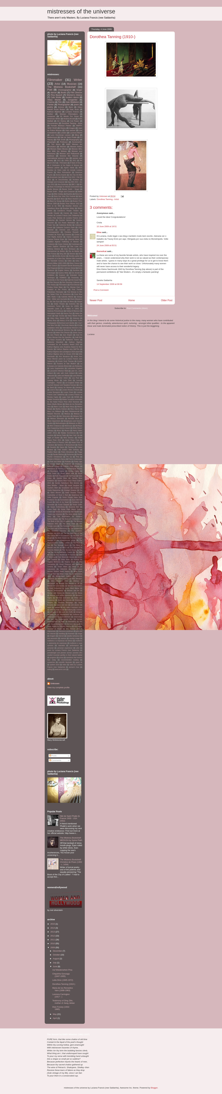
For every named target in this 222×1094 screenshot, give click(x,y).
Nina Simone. (69, 438)
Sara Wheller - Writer (55, 485)
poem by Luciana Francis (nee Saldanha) (63, 650)
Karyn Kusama (56, 340)
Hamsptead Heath (53, 313)
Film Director (76, 92)
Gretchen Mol (74, 304)
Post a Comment (101, 290)
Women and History (54, 593)
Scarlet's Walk (52, 488)
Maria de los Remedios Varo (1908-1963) (62, 989)
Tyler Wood (62, 557)
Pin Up (69, 457)
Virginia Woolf (70, 562)
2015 (53, 924)
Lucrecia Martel (76, 133)
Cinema (50, 102)
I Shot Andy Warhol (67, 325)
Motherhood (52, 137)
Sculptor (76, 488)
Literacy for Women (64, 387)
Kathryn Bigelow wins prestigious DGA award (63, 352)
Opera (62, 447)
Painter (50, 104)
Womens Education (63, 598)
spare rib (79, 662)
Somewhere (64, 500)
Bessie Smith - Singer (70, 189)
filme (63, 621)
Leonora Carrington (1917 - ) (61, 995)
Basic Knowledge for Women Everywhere (65, 187)
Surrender (50, 504)
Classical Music (73, 239)
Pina (77, 457)
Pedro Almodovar (67, 452)
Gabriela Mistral (67, 297)
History (63, 128)
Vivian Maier (62, 567)
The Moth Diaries (61, 538)
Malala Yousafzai (53, 399)
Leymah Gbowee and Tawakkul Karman (61, 385)
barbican (50, 156)
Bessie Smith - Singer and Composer (61, 191)
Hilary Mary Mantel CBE (59, 318)
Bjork (71, 107)
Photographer (64, 104)
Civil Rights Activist (54, 237)
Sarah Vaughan (73, 485)
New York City (74, 435)
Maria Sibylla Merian (54, 404)
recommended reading (69, 660)
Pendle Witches (58, 454)
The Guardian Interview (56, 531)
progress (53, 657)
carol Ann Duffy (67, 612)
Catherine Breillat (65, 225)
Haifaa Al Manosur (73, 311)
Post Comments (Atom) (137, 308)
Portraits (68, 461)
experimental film (65, 619)
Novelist (53, 447)
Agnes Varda (69, 167)
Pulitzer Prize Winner (71, 466)
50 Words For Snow (69, 116)
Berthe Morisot (52, 189)
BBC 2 (74, 184)
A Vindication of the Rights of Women (64, 165)
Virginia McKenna (53, 562)
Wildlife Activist (63, 579)
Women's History (74, 95)
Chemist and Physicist (68, 230)
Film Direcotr (54, 282)
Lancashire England (75, 368)
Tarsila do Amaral (62, 512)
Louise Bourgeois (53, 392)
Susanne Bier (74, 507)
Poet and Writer (56, 461)
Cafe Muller (56, 97)
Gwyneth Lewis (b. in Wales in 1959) (63, 309)
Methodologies (61, 423)
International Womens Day (64, 330)
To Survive (71, 555)
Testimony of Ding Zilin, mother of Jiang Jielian (63, 1001)
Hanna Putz (68, 313)
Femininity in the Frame (55, 280)
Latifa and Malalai (63, 375)
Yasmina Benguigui (65, 602)
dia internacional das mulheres (68, 614)
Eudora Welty (63, 273)
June (55, 966)
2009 (53, 947)
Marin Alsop (70, 407)
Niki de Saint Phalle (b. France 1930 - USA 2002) (70, 818)
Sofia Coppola (52, 497)
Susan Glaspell (63, 504)
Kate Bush (74, 109)
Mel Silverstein (64, 416)
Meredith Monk (73, 418)
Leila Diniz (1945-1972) (62, 980)
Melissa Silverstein (57, 418)
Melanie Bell (77, 416)
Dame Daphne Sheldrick (56, 246)
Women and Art (73, 590)
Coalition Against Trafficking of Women (63, 242)
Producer (68, 464)
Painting (71, 447)
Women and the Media (73, 593)
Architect (76, 180)
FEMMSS (63, 278)
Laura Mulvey (77, 375)
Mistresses (68, 426)
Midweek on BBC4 (75, 423)
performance (74, 645)
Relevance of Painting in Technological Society (64, 469)
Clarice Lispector (72, 237)
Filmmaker (54, 79)
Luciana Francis (72, 112)
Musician (72, 84)
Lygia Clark (66, 397)
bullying (70, 610)
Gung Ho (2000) (72, 306)
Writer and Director (65, 600)
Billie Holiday (58, 194)
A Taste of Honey (76, 163)
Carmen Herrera (65, 220)
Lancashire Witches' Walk (59, 371)
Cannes (66, 213)
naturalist (61, 645)
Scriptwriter (66, 488)
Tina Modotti (60, 555)
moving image (74, 638)
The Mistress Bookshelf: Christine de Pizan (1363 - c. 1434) (71, 861)
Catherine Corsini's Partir (65, 227)
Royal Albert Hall (67, 473)
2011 (74, 160)
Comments (55, 760)
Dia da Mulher (74, 251)
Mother (50, 114)
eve (52, 619)
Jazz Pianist (54, 335)
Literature (78, 387)
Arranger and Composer (56, 182)
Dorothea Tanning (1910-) (63, 984)
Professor (64, 142)
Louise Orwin (68, 392)
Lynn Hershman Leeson (61, 135)
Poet (49, 89)
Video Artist (65, 559)
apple (49, 607)
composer (51, 116)
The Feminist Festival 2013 (70, 526)
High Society (59, 316)
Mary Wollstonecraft (72, 411)
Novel (80, 445)
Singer (79, 90)
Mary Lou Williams (54, 411)
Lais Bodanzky (77, 366)
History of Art (64, 320)
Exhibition (50, 275)
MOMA (76, 397)
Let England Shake (72, 383)
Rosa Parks (51, 473)
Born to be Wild (54, 206)
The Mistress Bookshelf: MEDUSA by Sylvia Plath (71, 839)
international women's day (58, 158)
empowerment (65, 617)
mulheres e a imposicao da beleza (59, 641)
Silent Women (55, 492)
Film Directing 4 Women (71, 282)
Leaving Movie (53, 380)
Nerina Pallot (61, 435)
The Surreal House (69, 550)
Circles (76, 234)
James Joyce (77, 332)
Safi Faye (72, 476)
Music (59, 430)
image (80, 633)
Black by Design (56, 201)
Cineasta (68, 234)
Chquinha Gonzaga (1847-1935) (61, 975)
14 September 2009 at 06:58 (109, 284)
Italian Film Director (63, 332)
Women (63, 147)
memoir (63, 638)
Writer (78, 79)
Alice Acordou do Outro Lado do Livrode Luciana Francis (64, 170)
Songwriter (72, 100)
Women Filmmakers (69, 114)
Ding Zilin (63, 254)
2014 (53, 928)
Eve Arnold (76, 273)
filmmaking (72, 621)
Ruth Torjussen (60, 476)
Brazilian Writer (68, 208)
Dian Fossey (51, 254)
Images (72, 128)
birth (51, 610)
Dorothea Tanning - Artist (108, 199)
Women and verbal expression (61, 595)
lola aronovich (52, 638)
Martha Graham (61, 409)
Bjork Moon (61, 199)
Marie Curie (58, 407)
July (55, 962)
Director (72, 254)
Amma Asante (61, 175)
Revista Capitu (73, 471)
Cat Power (74, 121)
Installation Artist (53, 328)
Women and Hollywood (69, 153)
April (55, 1018)
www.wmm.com (60, 669)
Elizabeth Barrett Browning (70, 265)
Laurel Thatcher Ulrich (59, 378)
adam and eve (62, 605)
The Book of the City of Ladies (58, 521)
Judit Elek (78, 337)
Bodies (67, 201)
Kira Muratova (64, 356)
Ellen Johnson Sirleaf (67, 268)
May (55, 1014)
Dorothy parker (74, 256)
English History (63, 270)
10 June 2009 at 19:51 (107, 226)
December (58, 951)
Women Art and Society (56, 586)
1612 (59, 160)
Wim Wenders (77, 579)
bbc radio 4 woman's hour (72, 607)
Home (131, 300)
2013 (53, 932)
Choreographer (64, 90)
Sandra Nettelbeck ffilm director (67, 483)
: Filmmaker (63, 163)
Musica (67, 430)
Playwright (51, 142)
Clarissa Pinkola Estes (55, 239)
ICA (78, 325)
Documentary (52, 123)
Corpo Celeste (63, 244)
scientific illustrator (65, 662)
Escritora (76, 270)
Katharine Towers (72, 340)
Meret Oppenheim (53, 421)
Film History (51, 285)
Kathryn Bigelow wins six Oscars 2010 (61, 354)
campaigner (54, 612)
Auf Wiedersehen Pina (62, 970)
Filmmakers (63, 285)
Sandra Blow (62, 478)
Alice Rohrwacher (64, 172)
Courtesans (75, 244)
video (64, 665)
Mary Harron (74, 409)
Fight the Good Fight (74, 280)
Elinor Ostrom (52, 265)
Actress (61, 107)
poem (76, 104)
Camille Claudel (53, 213)
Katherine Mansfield (55, 342)
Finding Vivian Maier (55, 287)
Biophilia (69, 194)
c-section (79, 610)
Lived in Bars (54, 390)
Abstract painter (53, 167)
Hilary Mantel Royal (75, 316)
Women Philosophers (55, 590)
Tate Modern (75, 512)
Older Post (166, 300)
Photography (74, 140)
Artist (57, 84)
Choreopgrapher (53, 232)
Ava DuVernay (63, 184)
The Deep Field (69, 524)
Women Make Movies (59, 149)
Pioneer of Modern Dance (56, 459)
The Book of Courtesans (71, 519)
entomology (78, 617)
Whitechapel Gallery (63, 576)
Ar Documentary (62, 180)
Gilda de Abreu (68, 301)
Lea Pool (75, 378)
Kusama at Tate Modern (66, 363)
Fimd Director (75, 285)
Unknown (55, 683)
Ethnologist (51, 273)
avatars (57, 607)
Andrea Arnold (69, 119)
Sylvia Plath (52, 509)
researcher (51, 662)
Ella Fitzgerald (52, 268)
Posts (53, 756)
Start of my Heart (62, 502)
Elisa (99, 232)
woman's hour (74, 667)
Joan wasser (70, 130)
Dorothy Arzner (60, 256)
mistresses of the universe (81, 11)
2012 (53, 936)
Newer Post (96, 300)
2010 (53, 943)
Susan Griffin (77, 504)
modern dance (72, 97)
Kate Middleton (72, 102)
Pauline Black (52, 452)
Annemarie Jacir (55, 177)
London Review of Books (71, 390)
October (57, 955)
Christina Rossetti (71, 232)
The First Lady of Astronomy (57, 528)
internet (61, 636)
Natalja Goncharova (68, 433)
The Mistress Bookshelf (61, 87)
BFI (81, 184)
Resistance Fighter (57, 471)
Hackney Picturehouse (55, 311)
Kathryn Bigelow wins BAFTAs (68, 349)
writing (49, 669)
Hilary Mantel (54, 100)
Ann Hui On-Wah (76, 175)
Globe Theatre (59, 304)
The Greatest (75, 528)
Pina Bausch (56, 95)
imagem (53, 636)
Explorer (62, 275)
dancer (54, 92)
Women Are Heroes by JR (69, 583)
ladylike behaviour (73, 636)
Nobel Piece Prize (72, 440)
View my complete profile (58, 687)
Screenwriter (77, 142)
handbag (62, 633)
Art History (61, 121)
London (63, 133)
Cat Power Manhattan (66, 223)
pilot (77, 648)
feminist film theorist (69, 156)
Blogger (154, 1088)
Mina (77, 135)
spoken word (54, 665)
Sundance (75, 502)
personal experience (64, 648)
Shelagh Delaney (70, 490)
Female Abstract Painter (61, 126)
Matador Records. (54, 414)
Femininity (75, 278)
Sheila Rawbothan (54, 490)
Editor (70, 261)
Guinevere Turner (54, 306)
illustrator (71, 633)
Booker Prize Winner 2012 (69, 203)
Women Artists (76, 147)
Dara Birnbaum (70, 249)
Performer (70, 454)
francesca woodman (66, 631)
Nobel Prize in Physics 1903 (57, 442)
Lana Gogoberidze (57, 368)
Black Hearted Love (75, 199)
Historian (76, 318)
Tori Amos (55, 144)
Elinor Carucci (75, 263)
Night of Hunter (53, 438)
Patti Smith (61, 140)
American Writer (53, 119)
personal (50, 648)
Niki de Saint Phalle (68, 137)
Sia (81, 490)
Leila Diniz (67, 380)
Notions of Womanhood (66, 445)
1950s (66, 160)
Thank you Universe (54, 514)
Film (60, 102)
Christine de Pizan (54, 234)
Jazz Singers (67, 335)
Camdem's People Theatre (68, 211)
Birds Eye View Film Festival (64, 196)
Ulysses (71, 557)
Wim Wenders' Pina (59, 581)
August (56, 958)
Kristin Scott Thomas (66, 361)
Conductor (51, 244)
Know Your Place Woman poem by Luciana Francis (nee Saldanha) (64, 359)
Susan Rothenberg (57, 507)
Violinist (76, 559)
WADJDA (63, 569)
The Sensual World (61, 545)
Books (63, 92)
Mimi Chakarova (56, 426)
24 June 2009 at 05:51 (107, 245)
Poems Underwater (75, 459)
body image (60, 610)
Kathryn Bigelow (54, 112)
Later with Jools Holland (65, 373)
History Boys (52, 320)
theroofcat (102, 251)
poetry (50, 107)
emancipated (52, 617)
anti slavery (75, 605)
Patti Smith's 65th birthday (68, 450)
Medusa (67, 414)
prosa (61, 657)
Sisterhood (75, 495)
